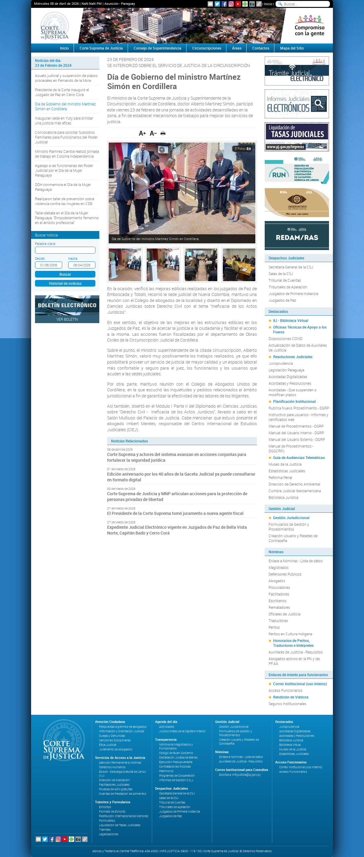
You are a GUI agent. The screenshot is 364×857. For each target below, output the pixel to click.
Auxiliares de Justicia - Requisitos (296, 652)
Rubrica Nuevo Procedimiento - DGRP (299, 408)
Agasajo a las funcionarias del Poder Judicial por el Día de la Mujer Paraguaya (64, 170)
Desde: (40, 258)
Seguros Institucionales (287, 703)
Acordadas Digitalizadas (288, 376)
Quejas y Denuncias (112, 736)
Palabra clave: (45, 243)
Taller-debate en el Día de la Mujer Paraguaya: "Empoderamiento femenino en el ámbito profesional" (67, 217)
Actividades (166, 727)
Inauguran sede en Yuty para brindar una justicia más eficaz (64, 120)
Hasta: (73, 258)
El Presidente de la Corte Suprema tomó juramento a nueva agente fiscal (175, 513)
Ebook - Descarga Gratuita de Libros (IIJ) (122, 774)
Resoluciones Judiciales (292, 356)
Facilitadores (279, 594)
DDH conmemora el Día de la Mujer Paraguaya (63, 187)
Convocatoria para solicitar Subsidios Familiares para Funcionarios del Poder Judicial (66, 137)
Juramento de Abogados (115, 749)
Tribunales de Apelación (288, 286)
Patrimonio (166, 771)
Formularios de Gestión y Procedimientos (289, 526)
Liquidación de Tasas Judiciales (119, 825)
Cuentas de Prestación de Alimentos (122, 794)
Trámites (104, 830)
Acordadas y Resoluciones (290, 383)
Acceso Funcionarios (285, 690)
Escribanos (277, 600)
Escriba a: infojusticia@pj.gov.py (240, 775)
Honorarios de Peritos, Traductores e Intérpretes (293, 643)
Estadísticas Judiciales (287, 470)
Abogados (277, 580)
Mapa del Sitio (292, 48)
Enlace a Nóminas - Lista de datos (296, 560)
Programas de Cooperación (177, 776)
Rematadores (279, 607)
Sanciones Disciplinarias (115, 740)
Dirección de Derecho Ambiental (294, 484)
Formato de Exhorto (112, 812)
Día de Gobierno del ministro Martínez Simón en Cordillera (65, 106)
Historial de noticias (65, 283)
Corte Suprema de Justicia (101, 48)
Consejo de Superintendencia (157, 48)
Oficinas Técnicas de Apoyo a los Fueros (300, 329)
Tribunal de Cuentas (285, 280)
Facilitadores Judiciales (114, 785)
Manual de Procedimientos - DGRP (296, 426)
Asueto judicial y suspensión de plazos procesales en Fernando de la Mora (66, 78)
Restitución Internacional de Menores (123, 816)
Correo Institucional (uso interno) (300, 683)
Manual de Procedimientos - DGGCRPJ (291, 448)
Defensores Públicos (285, 574)
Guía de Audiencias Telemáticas (299, 457)
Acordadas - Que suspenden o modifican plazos (293, 392)
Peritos (274, 627)
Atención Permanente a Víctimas (120, 763)
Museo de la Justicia (285, 464)
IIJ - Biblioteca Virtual (290, 320)
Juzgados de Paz (282, 300)
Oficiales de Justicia (284, 613)
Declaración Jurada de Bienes (178, 757)
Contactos (260, 48)
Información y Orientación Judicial (121, 731)
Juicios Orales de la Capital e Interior (182, 731)
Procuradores (279, 587)
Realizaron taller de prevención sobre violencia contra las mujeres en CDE (64, 201)
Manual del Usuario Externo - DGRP (297, 439)
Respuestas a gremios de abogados (122, 727)
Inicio (268, 4)
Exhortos (105, 807)
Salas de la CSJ (281, 273)
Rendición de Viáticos (290, 697)
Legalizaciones (108, 834)
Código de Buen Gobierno (176, 753)
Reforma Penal (280, 477)
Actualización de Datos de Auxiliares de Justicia (298, 347)
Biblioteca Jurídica (283, 497)
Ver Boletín (67, 319)
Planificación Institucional (294, 401)
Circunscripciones (206, 48)
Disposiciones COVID (285, 338)
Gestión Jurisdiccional (291, 517)
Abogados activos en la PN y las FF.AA (294, 661)
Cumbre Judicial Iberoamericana (295, 490)
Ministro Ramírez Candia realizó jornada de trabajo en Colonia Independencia (67, 154)
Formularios (107, 821)
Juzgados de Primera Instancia (293, 293)
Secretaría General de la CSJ (291, 267)
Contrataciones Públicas (175, 767)
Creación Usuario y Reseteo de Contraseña (293, 538)
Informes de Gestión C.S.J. (176, 780)
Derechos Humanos (112, 767)
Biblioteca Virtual (290, 745)
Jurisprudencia (281, 363)
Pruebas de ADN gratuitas (116, 789)
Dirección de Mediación (114, 780)
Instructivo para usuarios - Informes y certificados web (298, 417)
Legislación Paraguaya (286, 370)
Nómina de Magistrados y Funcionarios (176, 746)
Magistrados (279, 567)
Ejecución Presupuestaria (175, 762)
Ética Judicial (107, 745)
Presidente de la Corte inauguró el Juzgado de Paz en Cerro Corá (62, 92)
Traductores (278, 620)
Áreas (236, 48)
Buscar (65, 274)
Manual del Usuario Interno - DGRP (296, 432)
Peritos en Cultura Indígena (290, 633)
